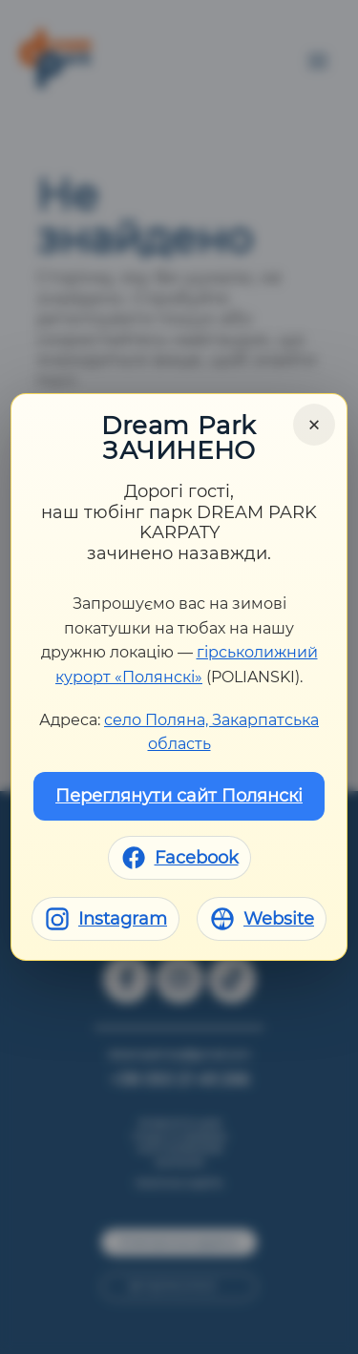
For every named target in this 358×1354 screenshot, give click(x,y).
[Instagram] (105, 919)
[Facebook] (179, 858)
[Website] (261, 919)
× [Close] (314, 424)
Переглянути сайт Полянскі (179, 795)
